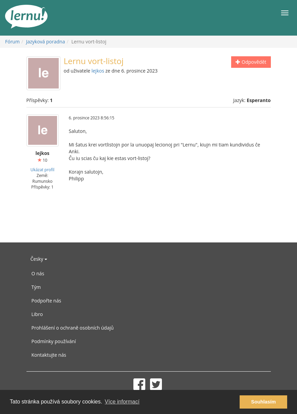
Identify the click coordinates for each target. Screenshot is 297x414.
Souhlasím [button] (263, 402)
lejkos (97, 70)
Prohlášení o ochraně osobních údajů (73, 327)
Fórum (12, 41)
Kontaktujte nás (49, 355)
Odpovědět (251, 62)
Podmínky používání (54, 341)
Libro (37, 314)
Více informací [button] (122, 402)
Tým (36, 287)
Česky (39, 259)
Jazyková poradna (45, 41)
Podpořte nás (46, 300)
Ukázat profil (42, 169)
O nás (38, 273)
